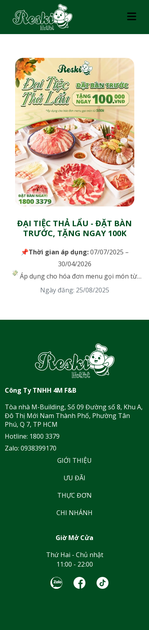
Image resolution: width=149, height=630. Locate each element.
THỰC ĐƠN (74, 495)
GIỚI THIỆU (74, 460)
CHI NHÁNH (74, 512)
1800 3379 (44, 436)
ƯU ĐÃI (74, 477)
